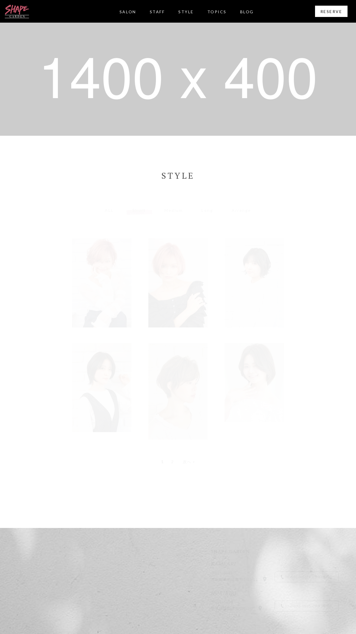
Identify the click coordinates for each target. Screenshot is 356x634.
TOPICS (217, 11)
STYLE (186, 11)
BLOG (247, 11)
